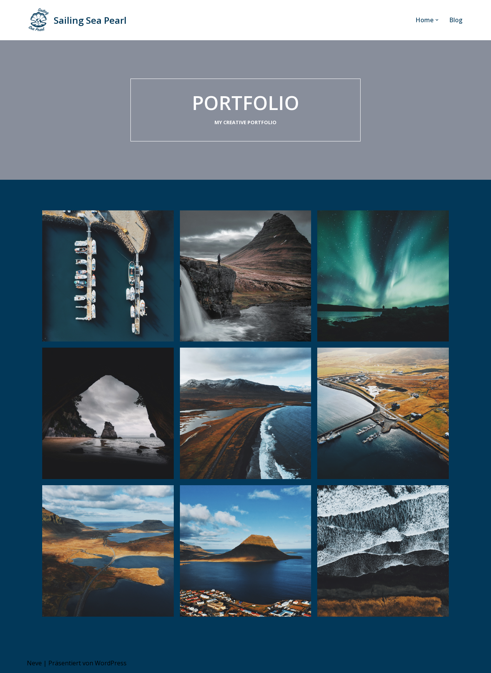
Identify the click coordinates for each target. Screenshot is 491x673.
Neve (34, 663)
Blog (456, 20)
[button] (436, 19)
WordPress (111, 663)
